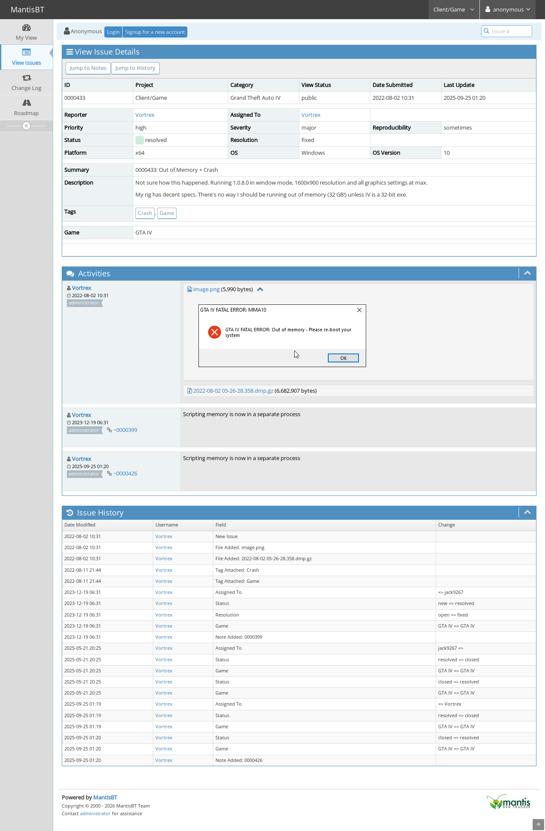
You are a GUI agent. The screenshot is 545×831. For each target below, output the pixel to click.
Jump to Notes (88, 68)
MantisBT (105, 797)
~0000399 (125, 430)
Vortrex (145, 115)
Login (113, 31)
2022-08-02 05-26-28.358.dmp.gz (233, 390)
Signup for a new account (155, 31)
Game (167, 213)
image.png (206, 289)
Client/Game (454, 9)
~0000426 (125, 473)
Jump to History (135, 68)
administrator (95, 813)
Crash (145, 213)
